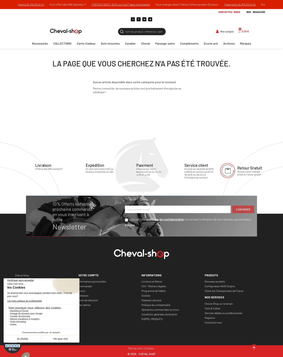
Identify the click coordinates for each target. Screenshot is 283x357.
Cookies (146, 295)
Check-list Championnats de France (224, 290)
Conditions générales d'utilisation (159, 314)
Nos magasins (255, 12)
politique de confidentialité (165, 219)
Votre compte (88, 275)
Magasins (210, 317)
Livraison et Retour (152, 281)
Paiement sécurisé (151, 300)
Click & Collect (212, 308)
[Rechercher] (142, 31)
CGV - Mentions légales (154, 286)
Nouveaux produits (215, 281)
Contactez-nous (229, 12)
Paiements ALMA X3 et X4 (33, 4)
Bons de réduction (88, 300)
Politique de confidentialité (156, 304)
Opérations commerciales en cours (160, 309)
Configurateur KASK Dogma (220, 286)
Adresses (83, 295)
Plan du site (135, 348)
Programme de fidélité (154, 290)
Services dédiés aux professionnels (223, 313)
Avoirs (81, 290)
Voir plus (130, 224)
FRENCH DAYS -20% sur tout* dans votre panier (125, 4)
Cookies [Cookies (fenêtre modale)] (149, 348)
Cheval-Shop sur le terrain (219, 303)
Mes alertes (84, 304)
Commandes (85, 286)
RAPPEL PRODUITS (152, 319)
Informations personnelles (92, 281)
